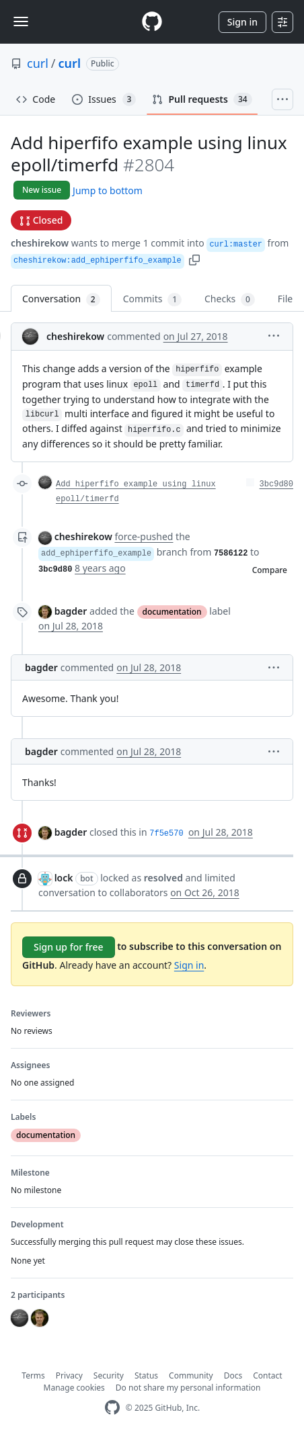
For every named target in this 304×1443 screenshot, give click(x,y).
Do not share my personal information (188, 1387)
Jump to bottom (108, 190)
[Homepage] (152, 22)
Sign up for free (69, 947)
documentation (172, 611)
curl (37, 63)
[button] (194, 259)
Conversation (61, 299)
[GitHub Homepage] (112, 1407)
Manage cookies (74, 1387)
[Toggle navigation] (21, 21)
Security (108, 1375)
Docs (233, 1375)
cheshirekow (40, 242)
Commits (152, 299)
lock (63, 877)
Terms (33, 1375)
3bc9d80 (276, 484)
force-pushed (143, 536)
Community (191, 1375)
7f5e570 (166, 833)
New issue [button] (41, 189)
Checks (229, 299)
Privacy (69, 1375)
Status (146, 1375)
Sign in (242, 21)
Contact (267, 1375)
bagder (70, 611)
